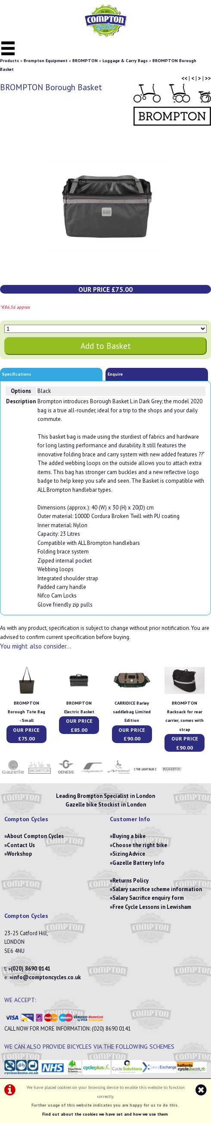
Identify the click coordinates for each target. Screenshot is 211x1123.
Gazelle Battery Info (138, 863)
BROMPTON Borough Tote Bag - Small (26, 712)
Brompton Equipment (46, 60)
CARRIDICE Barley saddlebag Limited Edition (132, 712)
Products (9, 60)
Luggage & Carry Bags (125, 60)
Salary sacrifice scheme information (157, 889)
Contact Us (21, 845)
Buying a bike (129, 836)
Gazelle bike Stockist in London (105, 804)
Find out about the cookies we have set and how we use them (105, 1114)
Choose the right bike (139, 845)
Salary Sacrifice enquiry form (148, 898)
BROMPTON (85, 60)
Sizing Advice (128, 853)
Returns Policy (130, 880)
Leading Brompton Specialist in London (105, 796)
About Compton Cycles (35, 836)
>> (208, 78)
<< (184, 78)
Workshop (19, 853)
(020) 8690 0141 (30, 968)
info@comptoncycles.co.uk (46, 977)
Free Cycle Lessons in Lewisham (151, 907)
